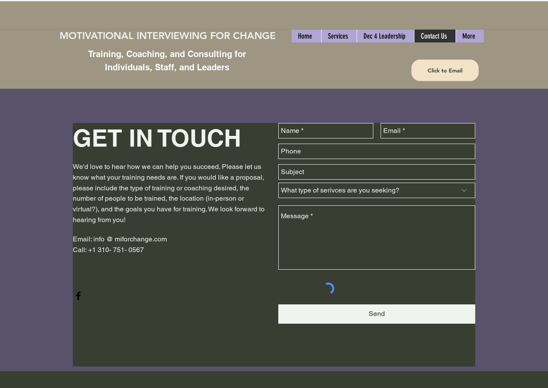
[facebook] (78, 295)
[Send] (376, 314)
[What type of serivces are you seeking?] (376, 190)
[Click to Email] (445, 70)
